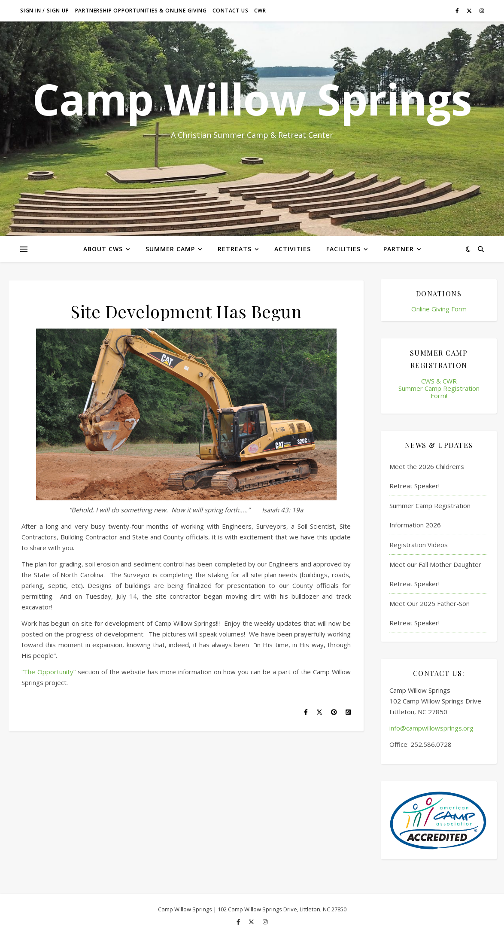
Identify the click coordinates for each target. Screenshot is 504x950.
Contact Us (230, 10)
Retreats (235, 249)
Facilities (343, 249)
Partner (398, 249)
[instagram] (482, 10)
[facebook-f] (457, 10)
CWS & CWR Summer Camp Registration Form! (439, 388)
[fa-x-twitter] (470, 10)
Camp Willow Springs (252, 99)
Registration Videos (418, 544)
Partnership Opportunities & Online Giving (141, 10)
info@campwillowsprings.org (431, 728)
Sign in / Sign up (44, 10)
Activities (292, 249)
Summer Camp (170, 249)
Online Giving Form (439, 308)
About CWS (103, 249)
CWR (260, 10)
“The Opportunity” (48, 671)
